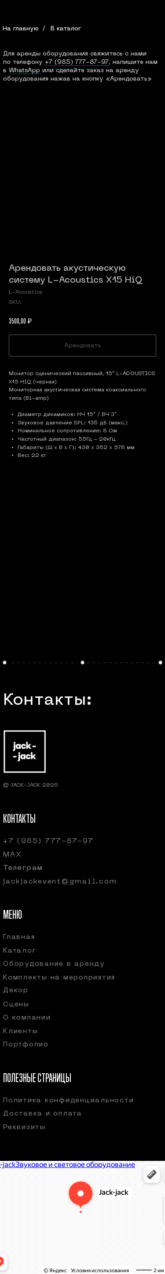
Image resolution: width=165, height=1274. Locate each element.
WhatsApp (24, 71)
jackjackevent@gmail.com (60, 881)
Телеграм (23, 868)
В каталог (66, 29)
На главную (21, 29)
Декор (16, 990)
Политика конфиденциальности (68, 1100)
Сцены (16, 1004)
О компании (27, 1017)
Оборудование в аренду (54, 964)
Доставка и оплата (42, 1113)
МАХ (12, 854)
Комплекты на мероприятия (59, 977)
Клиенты (20, 1031)
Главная (19, 937)
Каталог (19, 950)
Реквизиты (24, 1127)
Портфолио (26, 1044)
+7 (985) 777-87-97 (77, 62)
